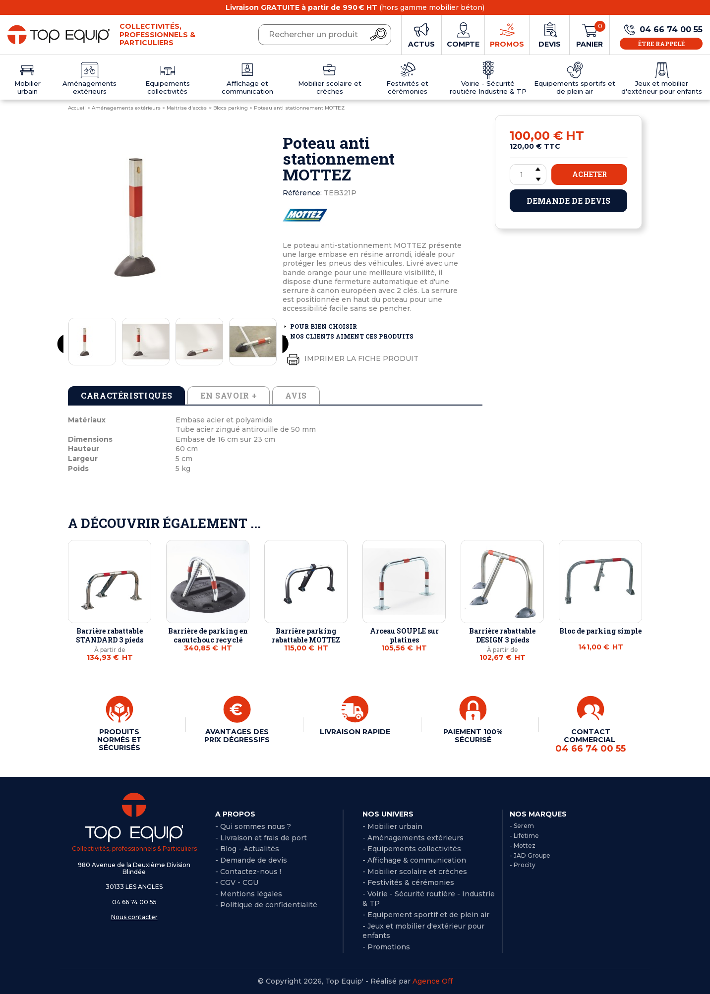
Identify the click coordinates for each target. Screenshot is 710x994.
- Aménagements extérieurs (413, 837)
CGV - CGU (239, 882)
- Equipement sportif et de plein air (425, 914)
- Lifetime (524, 835)
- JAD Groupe (530, 855)
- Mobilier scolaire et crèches (414, 871)
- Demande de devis (251, 860)
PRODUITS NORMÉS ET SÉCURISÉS (119, 739)
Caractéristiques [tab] (126, 395)
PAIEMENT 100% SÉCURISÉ (472, 735)
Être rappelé (661, 44)
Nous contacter (134, 917)
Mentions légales (251, 893)
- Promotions (386, 946)
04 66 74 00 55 (134, 902)
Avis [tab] (296, 395)
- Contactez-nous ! (248, 871)
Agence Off (433, 981)
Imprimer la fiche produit (350, 359)
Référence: (302, 192)
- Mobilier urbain (392, 826)
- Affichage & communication (414, 860)
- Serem (522, 825)
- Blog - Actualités (247, 848)
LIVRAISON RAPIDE (355, 731)
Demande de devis (568, 200)
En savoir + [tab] (228, 395)
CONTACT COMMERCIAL (590, 740)
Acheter (589, 174)
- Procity (522, 865)
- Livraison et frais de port (261, 837)
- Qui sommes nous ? (253, 826)
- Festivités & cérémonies (408, 882)
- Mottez (522, 845)
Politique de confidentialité (268, 904)
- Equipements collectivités (411, 848)
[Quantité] (528, 174)
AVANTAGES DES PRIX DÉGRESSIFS (237, 735)
